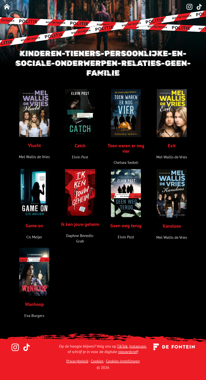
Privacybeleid (77, 361)
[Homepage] (7, 7)
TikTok (122, 346)
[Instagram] (187, 7)
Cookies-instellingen (123, 361)
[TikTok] (197, 7)
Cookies (97, 361)
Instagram (137, 346)
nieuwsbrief (127, 351)
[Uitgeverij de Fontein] (174, 346)
